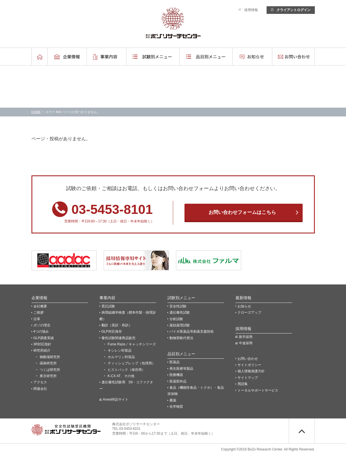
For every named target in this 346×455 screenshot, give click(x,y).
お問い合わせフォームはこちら (242, 212)
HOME (36, 112)
